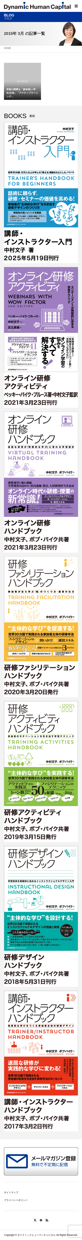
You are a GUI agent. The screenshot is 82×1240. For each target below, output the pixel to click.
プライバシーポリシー (16, 1200)
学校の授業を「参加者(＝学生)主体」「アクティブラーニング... (22, 93)
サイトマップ (11, 1192)
